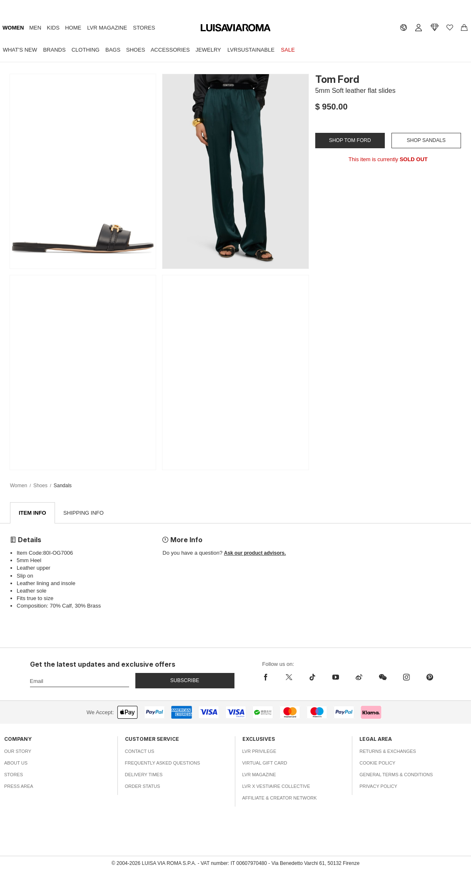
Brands (54, 50)
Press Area (18, 786)
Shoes (135, 50)
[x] (289, 677)
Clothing (86, 50)
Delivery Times (143, 774)
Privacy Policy (378, 786)
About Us (15, 763)
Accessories (170, 50)
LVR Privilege (259, 751)
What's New (20, 50)
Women (13, 28)
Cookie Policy (377, 763)
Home (73, 28)
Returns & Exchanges (387, 751)
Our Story (17, 751)
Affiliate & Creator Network (279, 798)
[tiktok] (312, 677)
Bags (112, 50)
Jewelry (208, 50)
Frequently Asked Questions (162, 763)
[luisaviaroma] (235, 28)
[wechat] (383, 677)
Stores (144, 28)
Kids (53, 28)
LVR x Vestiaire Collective (276, 786)
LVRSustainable (250, 50)
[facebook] (267, 677)
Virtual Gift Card (264, 763)
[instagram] (406, 677)
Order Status (142, 786)
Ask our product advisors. (255, 553)
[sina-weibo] (358, 677)
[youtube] (335, 677)
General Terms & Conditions (396, 774)
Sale (288, 50)
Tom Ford (337, 79)
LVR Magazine (107, 28)
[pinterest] (429, 677)
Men (35, 28)
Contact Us (140, 751)
